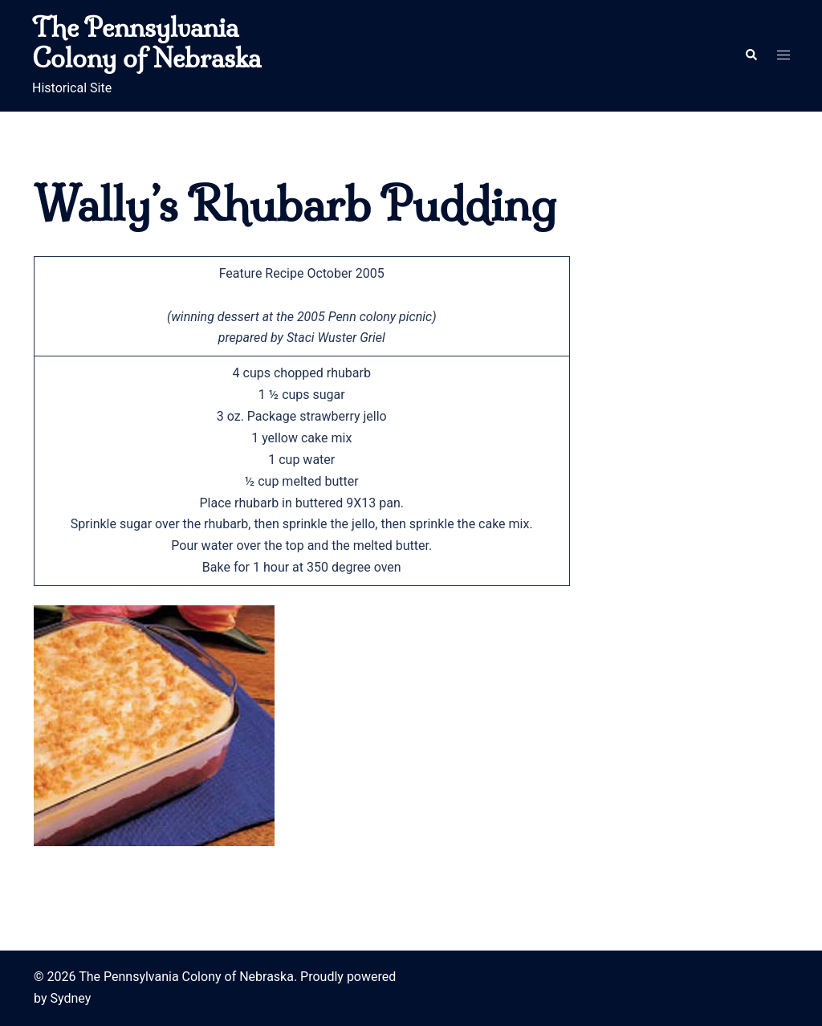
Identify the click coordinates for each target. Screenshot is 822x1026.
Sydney (70, 998)
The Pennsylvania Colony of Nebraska (146, 42)
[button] (750, 55)
